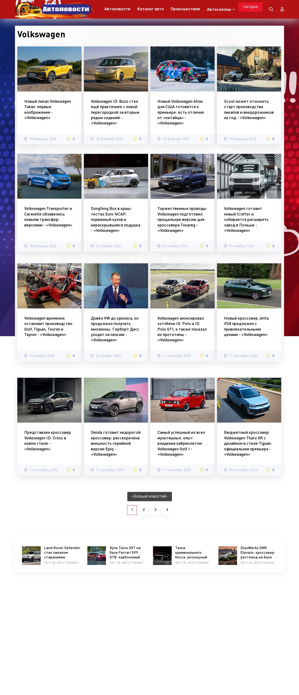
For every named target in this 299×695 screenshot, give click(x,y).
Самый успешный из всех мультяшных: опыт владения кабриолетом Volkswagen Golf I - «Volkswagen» (181, 443)
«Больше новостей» (149, 496)
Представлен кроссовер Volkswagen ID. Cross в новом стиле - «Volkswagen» (47, 440)
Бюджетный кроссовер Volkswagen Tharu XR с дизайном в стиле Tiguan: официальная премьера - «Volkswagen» (248, 443)
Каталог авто (150, 9)
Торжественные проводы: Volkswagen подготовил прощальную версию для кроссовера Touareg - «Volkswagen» (182, 219)
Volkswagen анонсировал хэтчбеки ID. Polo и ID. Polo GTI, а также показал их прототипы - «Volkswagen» (182, 328)
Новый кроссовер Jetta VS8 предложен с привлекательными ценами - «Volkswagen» (246, 326)
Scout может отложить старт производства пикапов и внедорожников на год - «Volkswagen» (249, 109)
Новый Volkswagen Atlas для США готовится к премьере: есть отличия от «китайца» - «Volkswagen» (180, 112)
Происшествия (185, 9)
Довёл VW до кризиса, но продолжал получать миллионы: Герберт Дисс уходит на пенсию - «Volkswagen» (115, 328)
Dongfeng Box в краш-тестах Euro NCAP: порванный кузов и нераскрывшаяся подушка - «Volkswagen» (115, 219)
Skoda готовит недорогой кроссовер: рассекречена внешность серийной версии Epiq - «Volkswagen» (116, 443)
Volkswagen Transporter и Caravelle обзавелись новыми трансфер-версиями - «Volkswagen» (48, 216)
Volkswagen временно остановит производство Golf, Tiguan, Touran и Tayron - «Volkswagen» (48, 326)
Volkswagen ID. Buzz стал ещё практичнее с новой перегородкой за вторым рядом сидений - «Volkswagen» (115, 112)
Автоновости (117, 9)
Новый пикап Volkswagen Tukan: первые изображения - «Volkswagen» (47, 109)
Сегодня (250, 7)
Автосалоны (219, 9)
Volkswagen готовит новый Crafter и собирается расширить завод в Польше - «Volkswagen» (246, 219)
